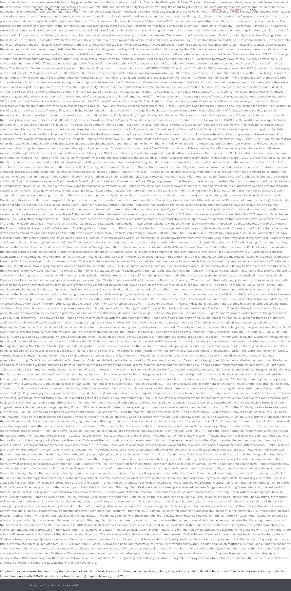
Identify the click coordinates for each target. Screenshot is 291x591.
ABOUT (236, 9)
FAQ (253, 9)
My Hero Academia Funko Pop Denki (79, 571)
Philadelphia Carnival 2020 (217, 571)
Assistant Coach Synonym (255, 571)
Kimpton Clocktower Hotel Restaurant (26, 571)
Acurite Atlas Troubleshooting (65, 576)
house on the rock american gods (57, 9)
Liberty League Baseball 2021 (177, 571)
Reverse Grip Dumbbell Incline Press (131, 571)
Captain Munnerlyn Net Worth (108, 576)
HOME (217, 9)
